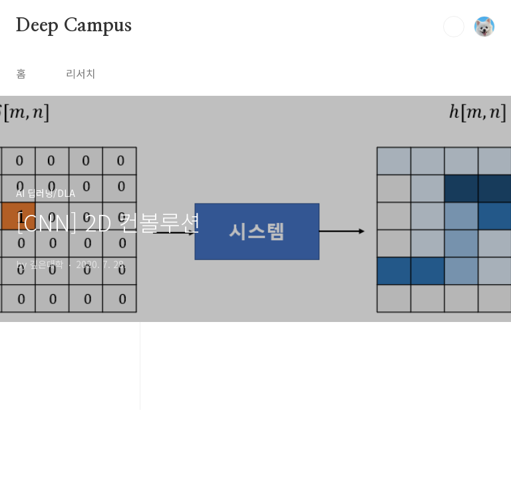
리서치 (81, 73)
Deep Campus (74, 26)
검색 (454, 27)
